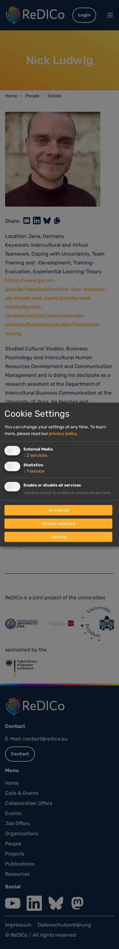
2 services (35, 455)
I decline (58, 537)
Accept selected (58, 523)
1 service (33, 471)
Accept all (59, 510)
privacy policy (63, 433)
